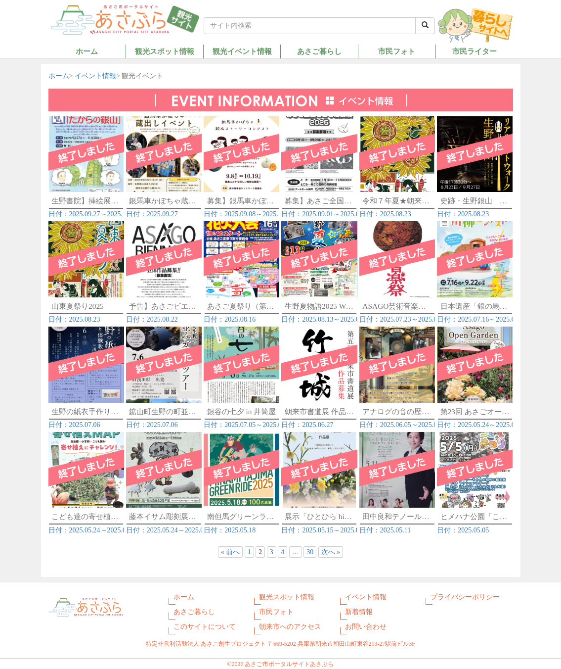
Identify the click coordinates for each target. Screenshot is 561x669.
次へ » (331, 552)
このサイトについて (204, 626)
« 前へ (230, 552)
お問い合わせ (366, 626)
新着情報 (359, 612)
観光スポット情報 (164, 51)
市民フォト (396, 51)
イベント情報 (95, 76)
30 (309, 552)
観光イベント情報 (242, 51)
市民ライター (474, 51)
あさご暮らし (319, 51)
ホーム (87, 51)
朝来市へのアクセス (290, 626)
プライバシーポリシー (465, 597)
